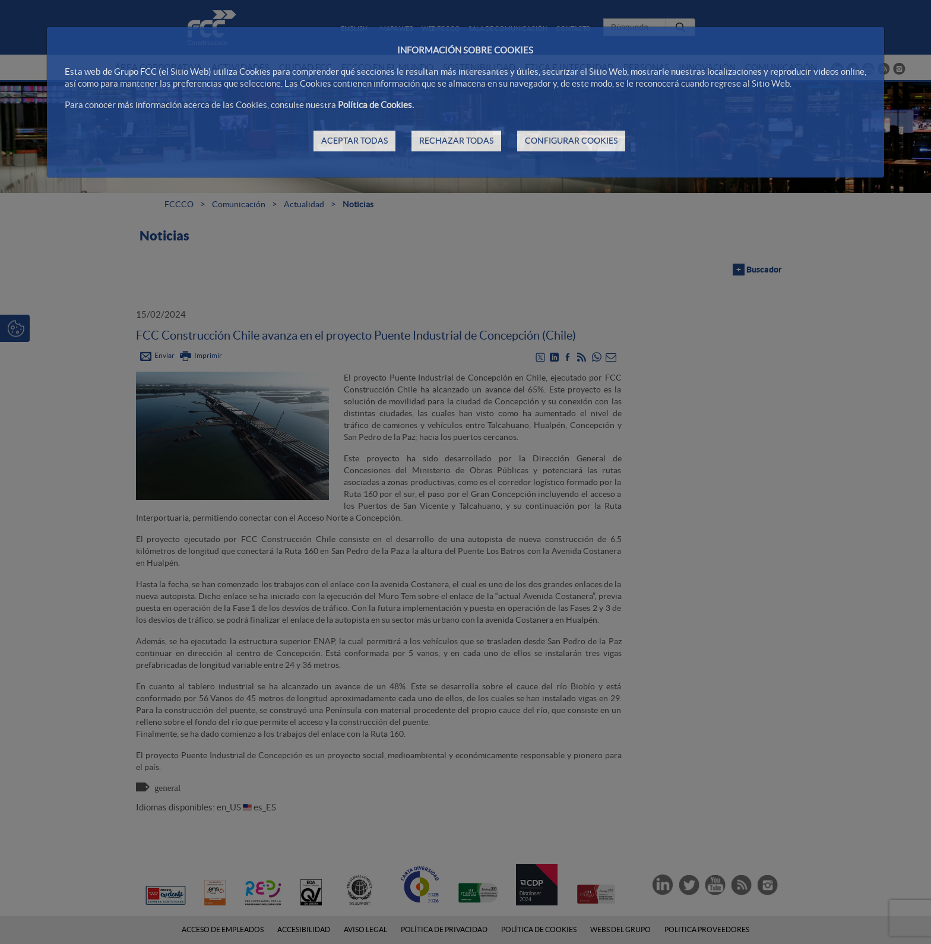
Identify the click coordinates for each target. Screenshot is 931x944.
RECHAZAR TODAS (456, 140)
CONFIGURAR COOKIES (571, 140)
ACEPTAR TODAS (354, 140)
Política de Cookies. (376, 105)
